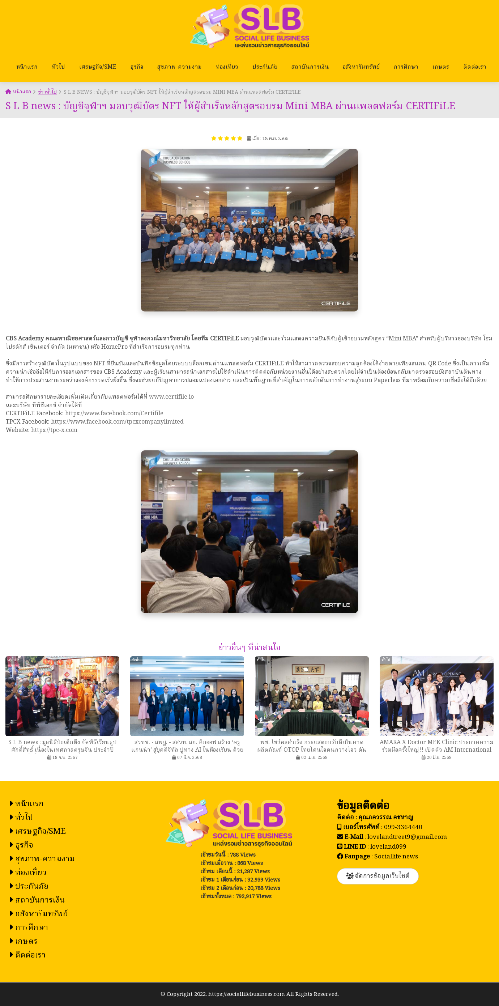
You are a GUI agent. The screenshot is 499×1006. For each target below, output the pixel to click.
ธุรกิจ (137, 67)
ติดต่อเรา (474, 67)
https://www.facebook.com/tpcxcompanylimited (117, 422)
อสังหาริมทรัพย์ (361, 67)
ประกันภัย (264, 67)
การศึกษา (406, 67)
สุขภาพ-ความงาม (179, 67)
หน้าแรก (27, 67)
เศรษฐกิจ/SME (97, 67)
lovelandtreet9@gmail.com (407, 837)
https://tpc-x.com (54, 430)
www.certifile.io (171, 397)
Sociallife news (396, 857)
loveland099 (388, 847)
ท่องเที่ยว (227, 67)
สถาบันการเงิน (310, 67)
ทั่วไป (58, 67)
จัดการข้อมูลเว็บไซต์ (378, 876)
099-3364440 (403, 827)
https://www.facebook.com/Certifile (114, 414)
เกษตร (440, 67)
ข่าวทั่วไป (47, 92)
